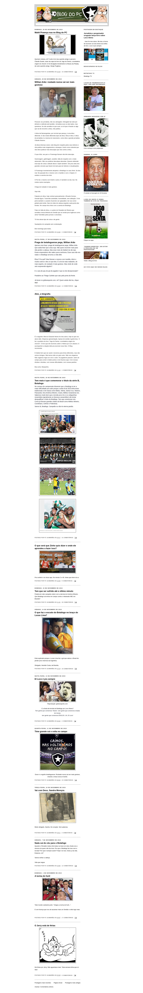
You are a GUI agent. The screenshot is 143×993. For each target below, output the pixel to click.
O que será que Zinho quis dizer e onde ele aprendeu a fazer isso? (55, 547)
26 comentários (67, 602)
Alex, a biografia (42, 294)
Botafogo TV (88, 76)
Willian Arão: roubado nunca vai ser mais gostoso (54, 83)
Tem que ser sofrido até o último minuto (54, 591)
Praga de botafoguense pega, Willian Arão (55, 242)
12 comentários (67, 865)
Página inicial (58, 983)
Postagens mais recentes (43, 983)
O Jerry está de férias (45, 925)
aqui (36, 282)
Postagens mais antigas (72, 983)
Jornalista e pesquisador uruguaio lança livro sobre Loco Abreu (94, 35)
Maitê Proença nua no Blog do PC (51, 32)
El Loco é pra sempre (45, 679)
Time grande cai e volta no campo (51, 731)
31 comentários (67, 537)
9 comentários (67, 581)
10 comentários (67, 668)
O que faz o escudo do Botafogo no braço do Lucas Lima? (56, 613)
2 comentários (67, 721)
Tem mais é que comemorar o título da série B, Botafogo (57, 382)
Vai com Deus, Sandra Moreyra (49, 790)
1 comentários (67, 370)
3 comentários (67, 975)
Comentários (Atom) (46, 987)
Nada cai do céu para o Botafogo (50, 843)
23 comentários (67, 780)
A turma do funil (42, 876)
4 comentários (67, 232)
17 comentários (67, 917)
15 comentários (67, 71)
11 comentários (67, 286)
